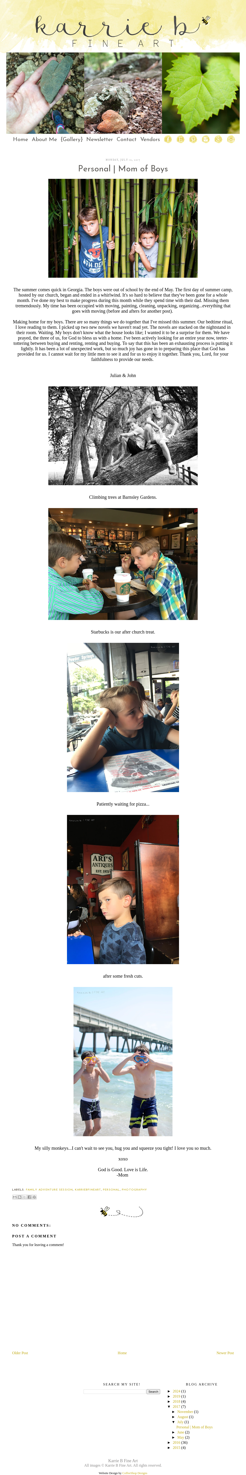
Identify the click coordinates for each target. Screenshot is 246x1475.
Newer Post (225, 1353)
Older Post (20, 1353)
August (182, 1417)
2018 (176, 1401)
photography (134, 1189)
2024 (176, 1391)
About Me (44, 139)
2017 (176, 1407)
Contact (127, 139)
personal (111, 1189)
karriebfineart (88, 1189)
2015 (176, 1448)
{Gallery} (72, 139)
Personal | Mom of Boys (194, 1427)
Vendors (150, 139)
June (180, 1432)
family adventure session (49, 1189)
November (185, 1412)
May (180, 1437)
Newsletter (99, 139)
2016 (176, 1442)
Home (20, 139)
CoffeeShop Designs (134, 1473)
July (180, 1422)
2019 (176, 1396)
